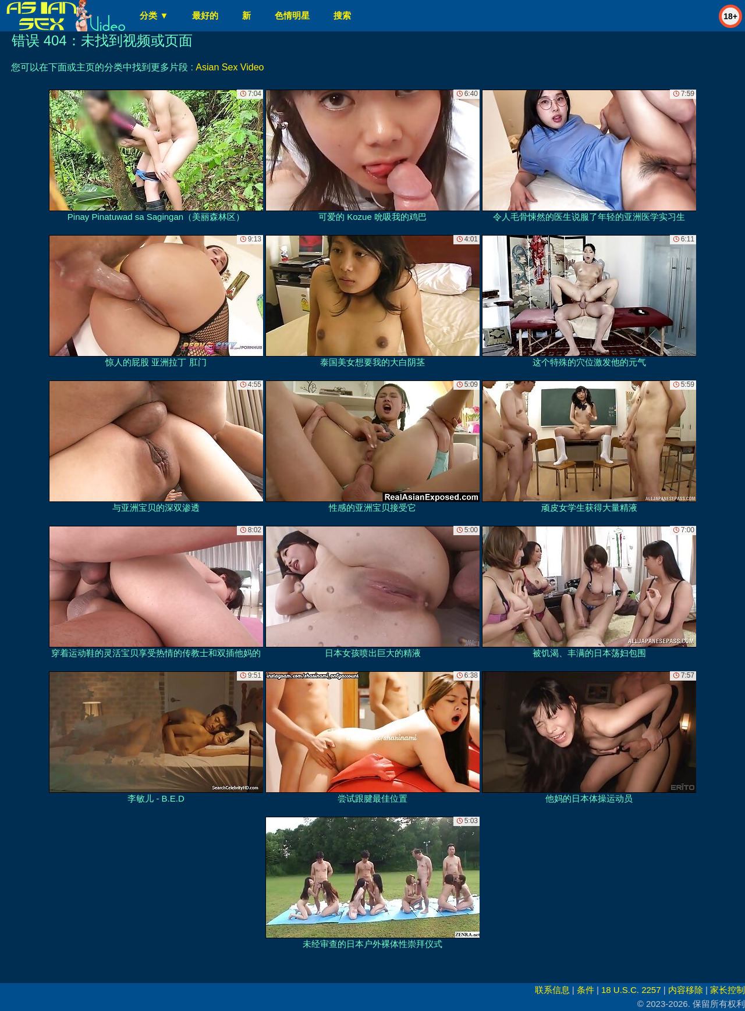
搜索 (342, 15)
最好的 (205, 15)
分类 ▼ (154, 15)
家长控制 (727, 990)
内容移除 (685, 990)
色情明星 (292, 15)
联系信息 (552, 990)
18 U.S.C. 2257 (631, 990)
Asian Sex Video (230, 67)
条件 (585, 990)
